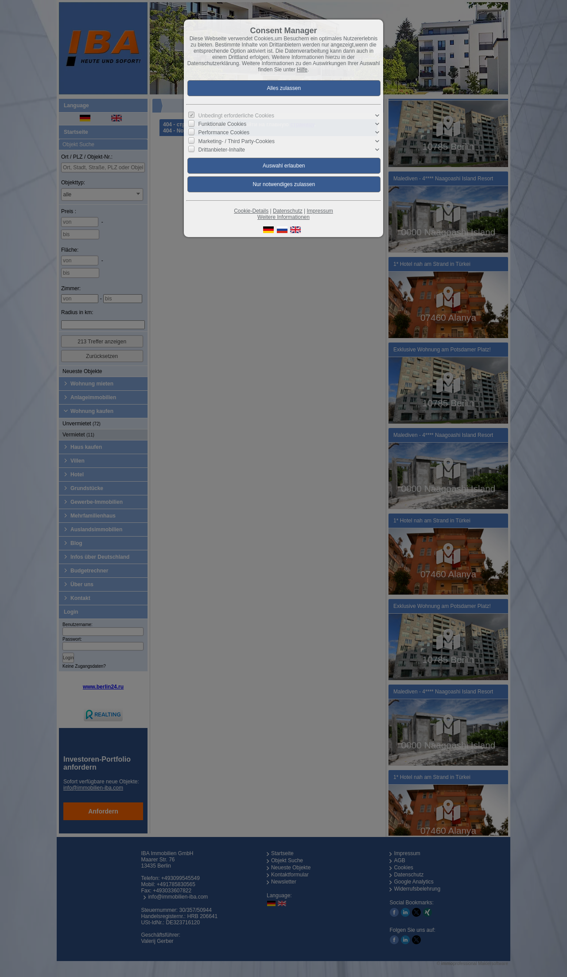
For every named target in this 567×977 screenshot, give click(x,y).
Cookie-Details (251, 211)
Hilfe (302, 69)
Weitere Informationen (283, 217)
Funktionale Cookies (222, 124)
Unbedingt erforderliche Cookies (236, 116)
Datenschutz (288, 211)
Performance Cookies (223, 132)
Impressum (320, 211)
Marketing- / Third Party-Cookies (236, 141)
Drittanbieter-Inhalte (221, 150)
